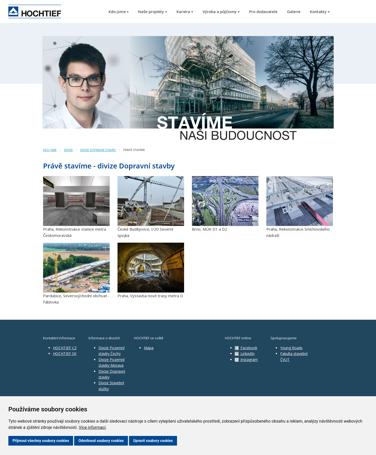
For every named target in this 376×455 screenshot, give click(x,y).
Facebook (246, 347)
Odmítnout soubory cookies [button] (101, 441)
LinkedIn (245, 353)
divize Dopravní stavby (98, 150)
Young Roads (291, 347)
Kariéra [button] (183, 11)
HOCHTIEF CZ (65, 347)
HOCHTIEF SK (65, 353)
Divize (68, 150)
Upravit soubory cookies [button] (153, 441)
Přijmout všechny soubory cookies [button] (41, 441)
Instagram (246, 359)
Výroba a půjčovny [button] (220, 11)
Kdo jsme (50, 150)
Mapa (149, 347)
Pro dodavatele (263, 11)
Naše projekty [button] (151, 11)
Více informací (92, 427)
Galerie (294, 11)
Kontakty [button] (318, 11)
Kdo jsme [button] (117, 11)
